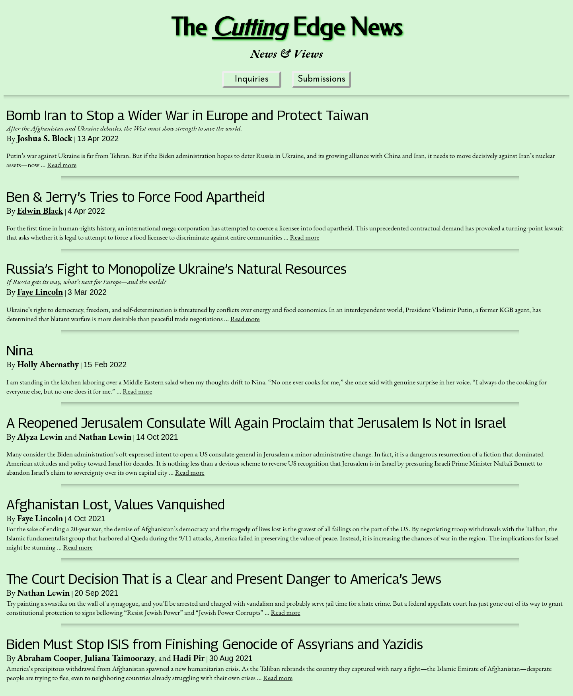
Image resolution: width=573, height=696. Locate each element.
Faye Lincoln (40, 292)
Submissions (321, 79)
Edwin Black (40, 210)
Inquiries (252, 79)
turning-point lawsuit (534, 227)
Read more (61, 164)
